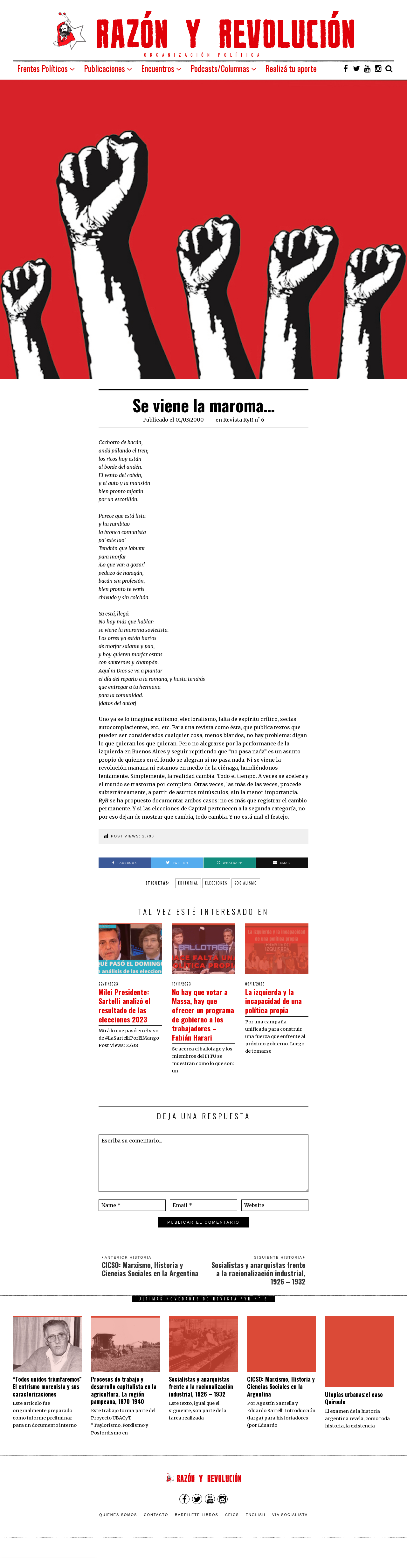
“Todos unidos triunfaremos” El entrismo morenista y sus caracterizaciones (47, 1395)
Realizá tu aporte (291, 68)
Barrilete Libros (196, 1524)
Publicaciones (104, 68)
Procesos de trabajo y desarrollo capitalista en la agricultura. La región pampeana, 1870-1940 (123, 1399)
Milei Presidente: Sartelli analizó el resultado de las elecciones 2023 (128, 1005)
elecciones (216, 883)
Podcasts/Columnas (219, 68)
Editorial (188, 883)
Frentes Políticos (42, 68)
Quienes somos (118, 1524)
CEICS (232, 1524)
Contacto (156, 1524)
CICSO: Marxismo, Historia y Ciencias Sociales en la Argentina (281, 1395)
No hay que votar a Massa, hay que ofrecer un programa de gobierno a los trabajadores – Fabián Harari (203, 1018)
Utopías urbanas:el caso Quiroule (354, 1407)
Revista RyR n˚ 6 (243, 419)
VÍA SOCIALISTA (290, 1524)
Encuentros (157, 68)
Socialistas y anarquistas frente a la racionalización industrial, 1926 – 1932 (201, 1395)
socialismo (245, 883)
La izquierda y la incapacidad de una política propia (272, 1005)
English (256, 1524)
